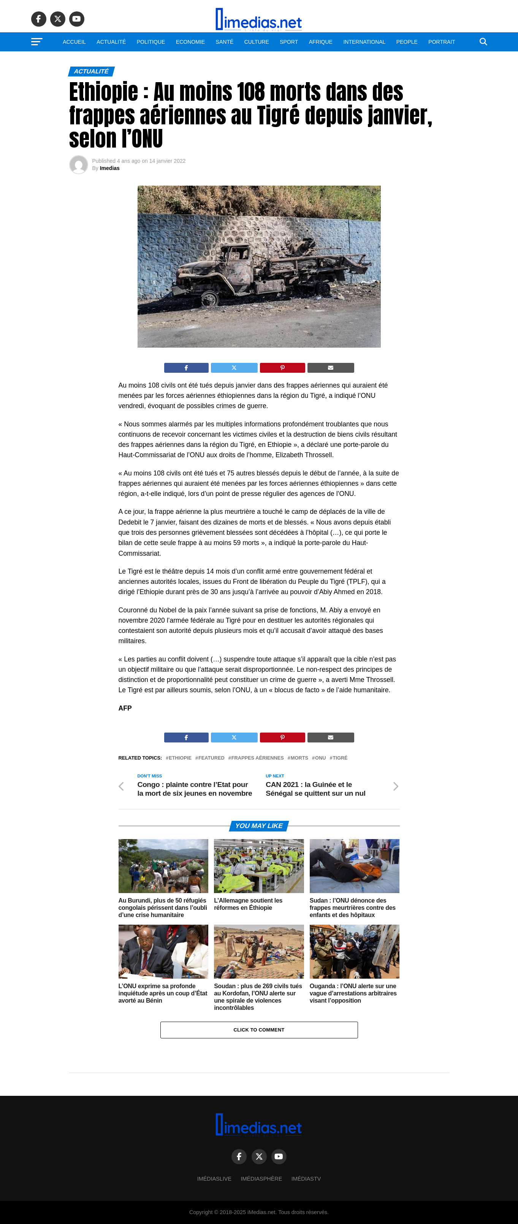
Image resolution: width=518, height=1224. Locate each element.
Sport (289, 42)
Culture (256, 42)
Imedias (110, 168)
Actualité (111, 42)
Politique (151, 42)
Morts (299, 758)
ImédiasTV (306, 1179)
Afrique (321, 42)
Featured (211, 758)
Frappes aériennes (257, 758)
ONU (320, 758)
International (364, 42)
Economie (190, 42)
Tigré (340, 758)
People (407, 42)
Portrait (441, 42)
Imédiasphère (261, 1179)
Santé (225, 42)
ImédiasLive (214, 1179)
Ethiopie (180, 758)
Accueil (74, 42)
